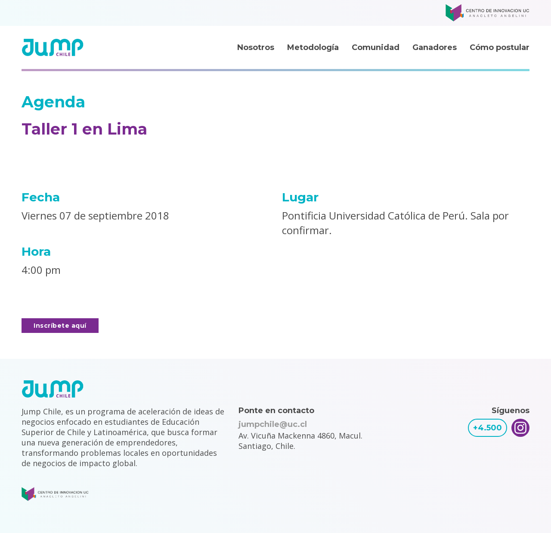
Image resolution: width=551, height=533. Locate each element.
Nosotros (255, 47)
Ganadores (434, 47)
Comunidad (375, 47)
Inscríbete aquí (60, 325)
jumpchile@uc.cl (272, 424)
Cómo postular (499, 47)
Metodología (313, 47)
